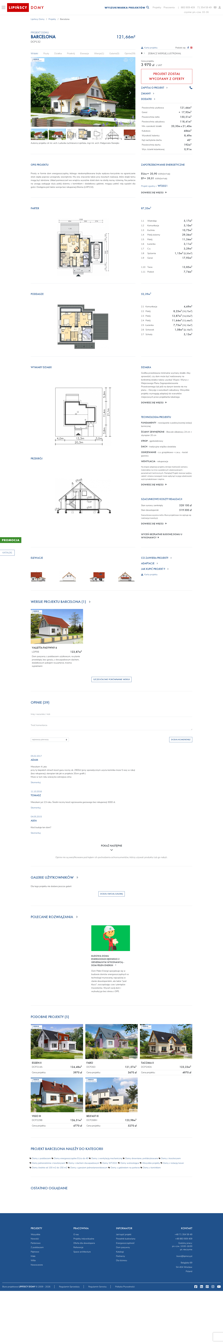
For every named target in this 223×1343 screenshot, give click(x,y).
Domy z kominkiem (152, 1167)
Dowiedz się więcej (154, 192)
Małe (33, 1256)
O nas (76, 1234)
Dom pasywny (123, 1247)
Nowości (35, 1238)
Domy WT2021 (109, 1163)
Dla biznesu (121, 1260)
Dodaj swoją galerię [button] (111, 894)
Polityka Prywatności (125, 1286)
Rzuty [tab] (46, 53)
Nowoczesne (37, 1264)
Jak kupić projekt (123, 1234)
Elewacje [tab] (84, 53)
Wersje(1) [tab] (99, 53)
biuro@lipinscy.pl (184, 1256)
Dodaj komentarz (180, 739)
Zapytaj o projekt (152, 87)
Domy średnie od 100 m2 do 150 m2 (49, 1167)
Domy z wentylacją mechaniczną (106, 1158)
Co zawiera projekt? (154, 558)
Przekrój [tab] (71, 53)
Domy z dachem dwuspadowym (83, 1163)
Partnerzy (120, 1256)
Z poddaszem (37, 1247)
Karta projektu (149, 47)
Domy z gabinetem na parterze (125, 1167)
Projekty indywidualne (83, 1238)
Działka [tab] (58, 53)
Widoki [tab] (34, 53)
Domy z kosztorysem (171, 1158)
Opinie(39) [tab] (130, 53)
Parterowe (36, 1243)
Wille (33, 1260)
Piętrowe (35, 1251)
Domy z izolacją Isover (173, 1163)
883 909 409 (188, 7)
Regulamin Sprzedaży (69, 1286)
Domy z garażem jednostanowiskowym (89, 1167)
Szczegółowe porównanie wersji (111, 679)
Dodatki (146, 99)
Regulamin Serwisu (97, 1286)
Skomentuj (36, 782)
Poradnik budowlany (125, 1238)
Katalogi (120, 1251)
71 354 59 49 (204, 7)
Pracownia (169, 7)
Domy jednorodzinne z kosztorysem (48, 1163)
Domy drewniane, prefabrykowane (141, 1158)
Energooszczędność (125, 1243)
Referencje (78, 1247)
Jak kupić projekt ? (153, 569)
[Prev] (35, 92)
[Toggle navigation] (4, 7)
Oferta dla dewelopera (84, 1243)
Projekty (157, 7)
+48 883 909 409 (183, 1238)
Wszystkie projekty (151, 1163)
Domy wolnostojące (129, 1163)
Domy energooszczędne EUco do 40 (71, 1158)
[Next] (129, 92)
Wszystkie (35, 1234)
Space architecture (82, 1251)
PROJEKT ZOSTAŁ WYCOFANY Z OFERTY (166, 76)
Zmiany (146, 93)
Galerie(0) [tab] (114, 53)
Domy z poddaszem (41, 1158)
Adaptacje (147, 563)
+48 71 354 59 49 (183, 1234)
